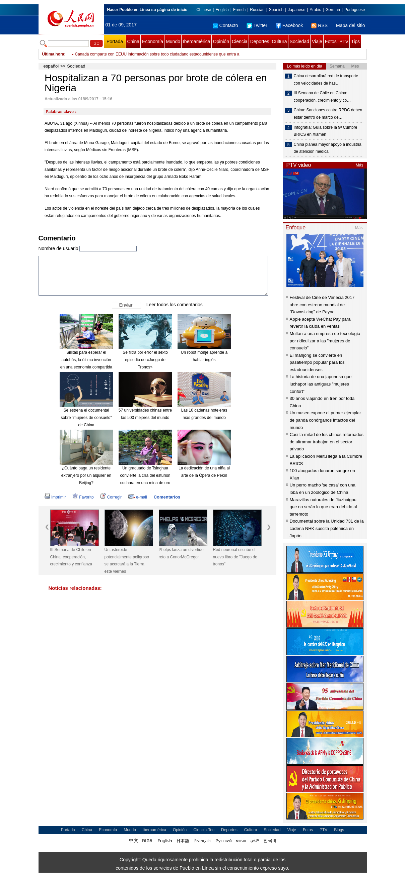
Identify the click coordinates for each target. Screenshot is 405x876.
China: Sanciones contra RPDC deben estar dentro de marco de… (328, 114)
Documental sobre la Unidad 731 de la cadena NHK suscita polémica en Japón (327, 528)
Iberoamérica (196, 41)
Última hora (53, 54)
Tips (355, 41)
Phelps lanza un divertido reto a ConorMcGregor (181, 553)
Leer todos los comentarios (174, 304)
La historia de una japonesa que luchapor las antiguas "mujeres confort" (321, 384)
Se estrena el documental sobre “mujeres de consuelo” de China (86, 417)
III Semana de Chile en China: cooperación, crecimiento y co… (322, 97)
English (221, 9)
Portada (115, 41)
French (239, 9)
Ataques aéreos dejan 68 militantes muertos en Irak (121, 54)
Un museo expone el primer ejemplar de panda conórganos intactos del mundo (325, 420)
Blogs (339, 830)
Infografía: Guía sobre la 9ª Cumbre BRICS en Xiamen (325, 131)
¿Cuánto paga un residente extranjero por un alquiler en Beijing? (86, 475)
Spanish (276, 9)
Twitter (257, 25)
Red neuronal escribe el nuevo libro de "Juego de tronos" (235, 556)
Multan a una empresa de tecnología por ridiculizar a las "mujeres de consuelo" (325, 340)
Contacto (225, 25)
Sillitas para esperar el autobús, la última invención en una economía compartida (86, 359)
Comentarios (167, 497)
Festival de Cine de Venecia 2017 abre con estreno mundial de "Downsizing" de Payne (322, 304)
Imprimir (55, 497)
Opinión (221, 41)
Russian (257, 9)
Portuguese (354, 9)
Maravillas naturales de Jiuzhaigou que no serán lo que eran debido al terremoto (323, 507)
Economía (152, 41)
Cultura (279, 41)
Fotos (331, 41)
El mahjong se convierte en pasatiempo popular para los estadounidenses (317, 362)
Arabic (315, 9)
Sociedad (299, 41)
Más (359, 165)
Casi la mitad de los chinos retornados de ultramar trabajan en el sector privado (326, 441)
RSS (319, 25)
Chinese (203, 9)
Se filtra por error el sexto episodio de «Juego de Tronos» (145, 359)
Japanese (296, 9)
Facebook (289, 25)
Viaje (317, 41)
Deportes (259, 41)
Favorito (82, 497)
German (333, 9)
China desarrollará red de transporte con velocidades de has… (326, 80)
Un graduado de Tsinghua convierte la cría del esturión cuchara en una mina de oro (145, 475)
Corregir (111, 497)
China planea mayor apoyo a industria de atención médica (327, 148)
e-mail (137, 497)
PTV (343, 41)
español (51, 66)
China (133, 41)
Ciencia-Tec (203, 830)
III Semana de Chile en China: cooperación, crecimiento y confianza (71, 556)
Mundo (173, 41)
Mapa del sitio (350, 25)
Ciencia (240, 41)
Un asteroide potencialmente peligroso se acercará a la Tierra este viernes (127, 560)
